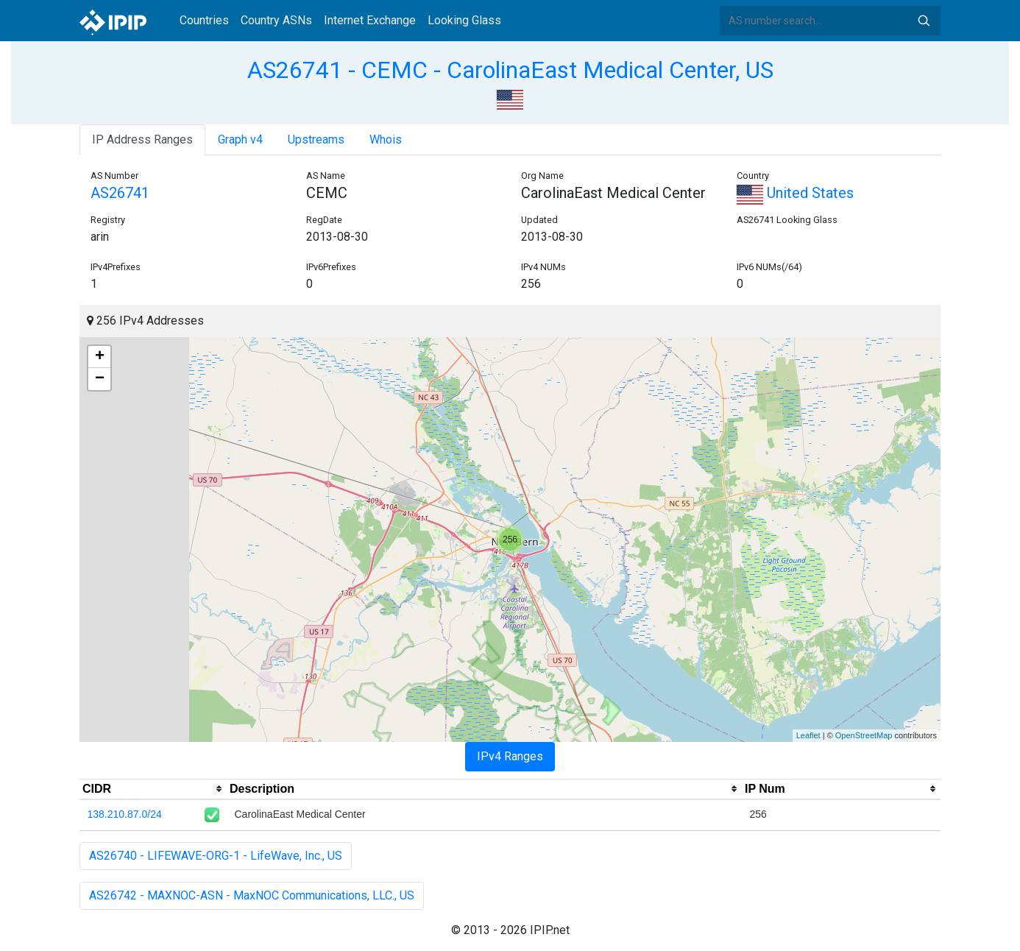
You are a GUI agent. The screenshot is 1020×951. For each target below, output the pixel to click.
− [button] (100, 379)
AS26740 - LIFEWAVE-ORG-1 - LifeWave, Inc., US (215, 856)
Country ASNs (276, 20)
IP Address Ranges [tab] (142, 139)
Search (923, 21)
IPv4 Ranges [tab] (510, 756)
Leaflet (808, 735)
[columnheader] (153, 789)
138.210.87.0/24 (125, 814)
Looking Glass (464, 20)
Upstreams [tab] (316, 139)
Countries (204, 20)
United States (795, 193)
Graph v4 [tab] (240, 139)
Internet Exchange (370, 20)
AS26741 (120, 193)
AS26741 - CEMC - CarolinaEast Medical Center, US (510, 70)
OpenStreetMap (864, 735)
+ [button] (100, 357)
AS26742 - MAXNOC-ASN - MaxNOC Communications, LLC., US (251, 895)
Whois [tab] (385, 139)
